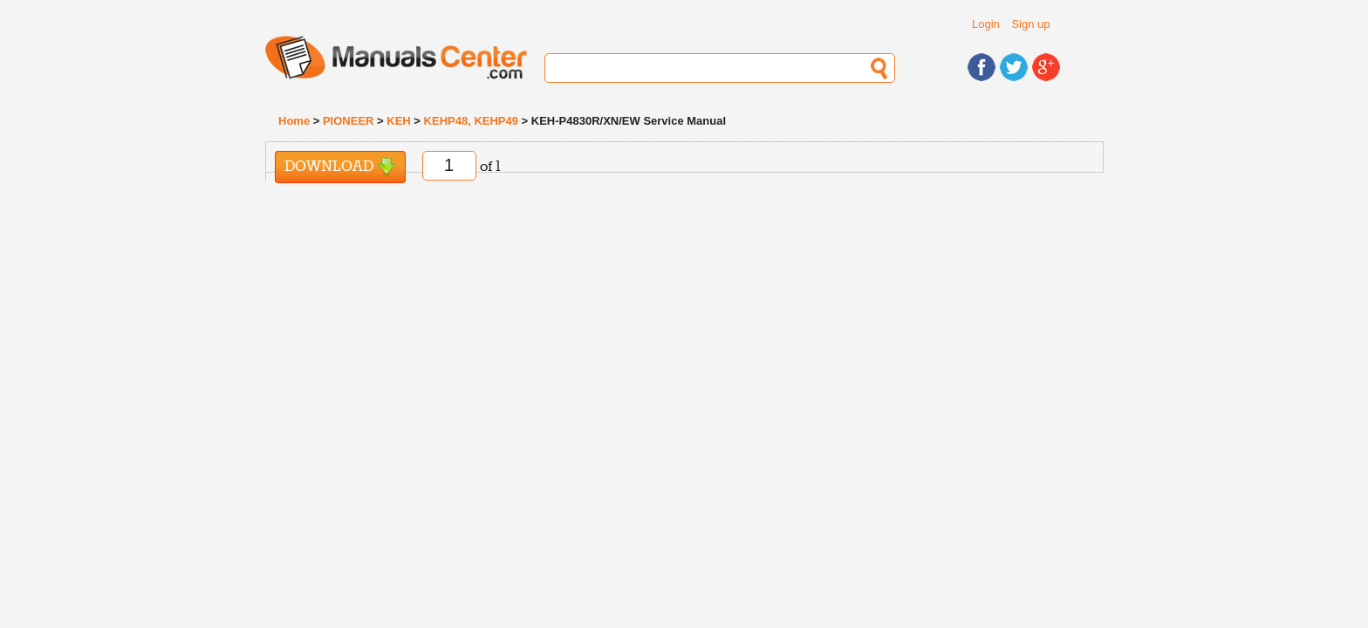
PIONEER (348, 120)
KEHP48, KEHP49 (471, 120)
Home (294, 120)
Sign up (1030, 24)
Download (340, 167)
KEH (398, 120)
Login (986, 24)
